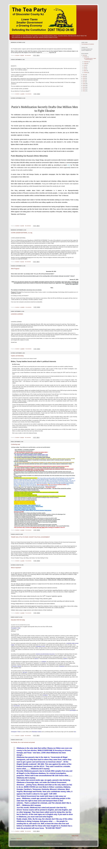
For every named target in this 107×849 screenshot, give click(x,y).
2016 (84, 83)
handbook (45, 695)
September (86, 61)
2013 (84, 89)
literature (14, 666)
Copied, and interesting (17, 355)
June (85, 65)
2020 (84, 76)
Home (41, 835)
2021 (84, 74)
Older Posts (75, 835)
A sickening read (15, 444)
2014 (84, 87)
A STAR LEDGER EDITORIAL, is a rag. (21, 232)
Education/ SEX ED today (18, 620)
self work (25, 672)
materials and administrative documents (45, 654)
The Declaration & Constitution (87, 44)
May (85, 67)
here (75, 731)
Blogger (60, 843)
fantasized (61, 666)
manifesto (43, 661)
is (17, 666)
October (86, 56)
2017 (84, 81)
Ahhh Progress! (15, 268)
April (85, 68)
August (85, 63)
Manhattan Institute (36, 731)
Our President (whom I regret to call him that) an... (90, 59)
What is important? (16, 567)
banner (36, 658)
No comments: (28, 55)
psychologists (72, 710)
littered (19, 666)
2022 (84, 55)
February (86, 72)
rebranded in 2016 (40, 646)
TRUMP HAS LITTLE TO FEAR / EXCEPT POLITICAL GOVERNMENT (30, 537)
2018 (84, 80)
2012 (84, 90)
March (85, 70)
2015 (84, 85)
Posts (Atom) (19, 838)
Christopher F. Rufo (15, 731)
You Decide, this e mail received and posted (23, 742)
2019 (84, 78)
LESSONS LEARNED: (17, 314)
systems (65, 658)
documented (17, 705)
